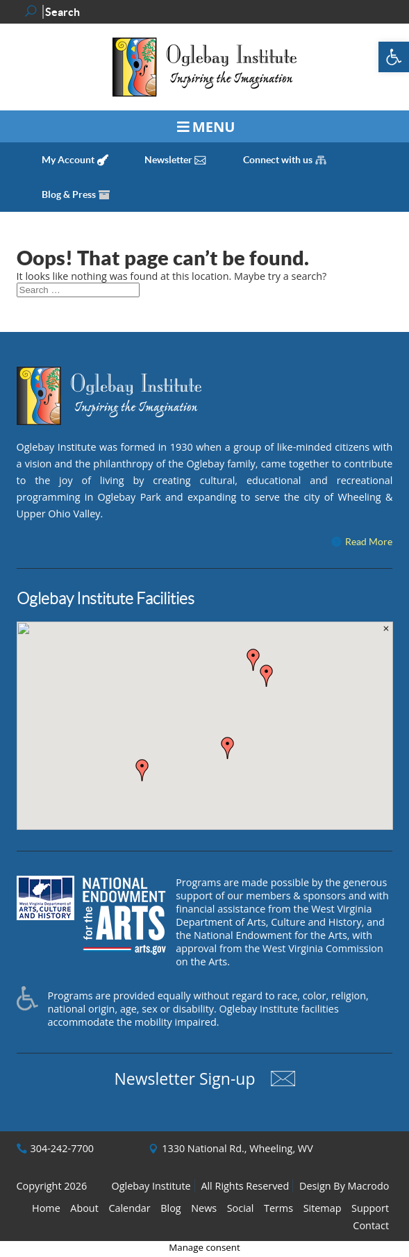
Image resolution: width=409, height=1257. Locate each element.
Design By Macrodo (344, 1185)
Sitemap (322, 1208)
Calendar (129, 1208)
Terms (278, 1208)
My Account (68, 159)
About (84, 1208)
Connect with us (277, 159)
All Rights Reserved (245, 1185)
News (204, 1208)
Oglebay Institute (151, 1185)
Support (370, 1208)
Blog (170, 1208)
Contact (371, 1225)
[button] (393, 57)
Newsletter (168, 159)
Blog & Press (69, 194)
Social (240, 1208)
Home (46, 1208)
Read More (368, 541)
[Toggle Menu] (204, 126)
